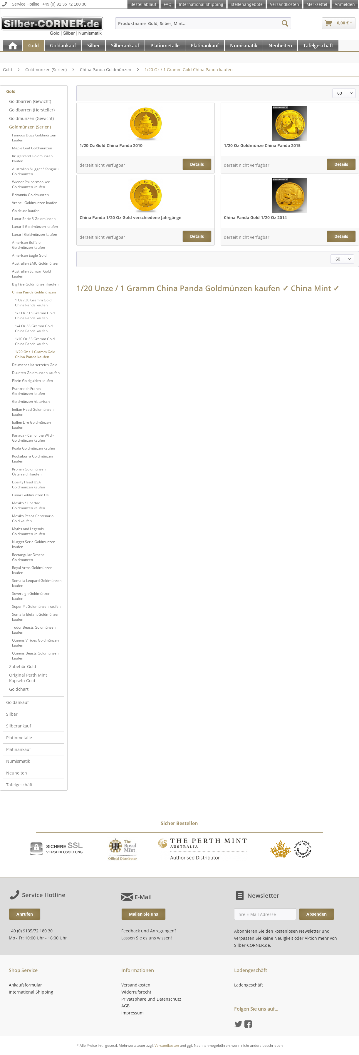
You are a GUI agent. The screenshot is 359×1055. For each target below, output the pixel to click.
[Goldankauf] (63, 45)
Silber (12, 714)
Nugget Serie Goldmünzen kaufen (33, 544)
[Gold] (33, 45)
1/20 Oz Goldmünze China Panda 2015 (262, 145)
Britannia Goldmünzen (30, 194)
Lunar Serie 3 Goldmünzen (34, 218)
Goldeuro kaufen (25, 210)
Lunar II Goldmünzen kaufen (35, 226)
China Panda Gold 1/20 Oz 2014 (255, 217)
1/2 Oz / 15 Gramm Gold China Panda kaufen (35, 315)
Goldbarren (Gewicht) (30, 101)
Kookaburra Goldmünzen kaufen (32, 459)
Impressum (132, 1013)
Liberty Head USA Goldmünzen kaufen (28, 485)
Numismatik (18, 761)
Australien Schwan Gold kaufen (31, 274)
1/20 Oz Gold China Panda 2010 (111, 145)
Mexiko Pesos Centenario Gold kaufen (32, 518)
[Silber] (93, 45)
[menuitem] (203, 26)
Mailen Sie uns (143, 914)
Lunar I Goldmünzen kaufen (34, 234)
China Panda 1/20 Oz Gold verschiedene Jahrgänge (130, 217)
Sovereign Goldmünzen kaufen (31, 596)
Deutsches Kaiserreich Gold (34, 364)
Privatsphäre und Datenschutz (151, 999)
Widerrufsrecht (136, 992)
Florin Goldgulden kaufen (32, 380)
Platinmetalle (19, 737)
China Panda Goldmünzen (34, 292)
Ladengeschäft (248, 985)
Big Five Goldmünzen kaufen (35, 284)
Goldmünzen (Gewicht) (31, 118)
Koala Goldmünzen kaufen (33, 448)
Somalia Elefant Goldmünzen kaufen (35, 617)
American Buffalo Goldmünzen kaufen (28, 245)
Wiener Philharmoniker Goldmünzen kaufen (31, 184)
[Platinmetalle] (165, 45)
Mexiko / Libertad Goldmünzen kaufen (28, 505)
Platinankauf (18, 749)
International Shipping (201, 4)
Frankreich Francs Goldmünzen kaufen (28, 391)
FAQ (168, 4)
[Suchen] (285, 23)
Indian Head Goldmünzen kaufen (32, 412)
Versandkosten (284, 4)
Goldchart (18, 689)
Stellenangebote (247, 4)
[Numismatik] (244, 45)
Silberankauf (18, 726)
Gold (11, 91)
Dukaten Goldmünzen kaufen (36, 372)
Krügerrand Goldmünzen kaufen (32, 158)
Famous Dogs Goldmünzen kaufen (34, 138)
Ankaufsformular (25, 985)
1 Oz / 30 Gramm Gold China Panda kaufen (33, 303)
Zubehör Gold (22, 666)
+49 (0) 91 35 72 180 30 (64, 4)
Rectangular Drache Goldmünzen (28, 557)
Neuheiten (16, 773)
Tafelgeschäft (19, 784)
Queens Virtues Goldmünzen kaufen (35, 643)
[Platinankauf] (204, 45)
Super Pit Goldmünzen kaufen (36, 606)
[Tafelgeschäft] (318, 45)
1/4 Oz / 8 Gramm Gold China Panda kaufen (34, 328)
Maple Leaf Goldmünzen (32, 148)
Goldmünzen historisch (31, 401)
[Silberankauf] (125, 45)
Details (197, 164)
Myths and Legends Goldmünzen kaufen (28, 531)
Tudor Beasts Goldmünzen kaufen (34, 630)
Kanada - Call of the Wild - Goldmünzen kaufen (33, 438)
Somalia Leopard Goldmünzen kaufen (36, 583)
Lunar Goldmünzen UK (30, 495)
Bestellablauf (143, 4)
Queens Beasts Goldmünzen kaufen (35, 656)
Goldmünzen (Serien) (30, 127)
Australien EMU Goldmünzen (35, 263)
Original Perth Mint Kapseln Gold (28, 677)
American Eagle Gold (29, 255)
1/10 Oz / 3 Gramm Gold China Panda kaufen (35, 341)
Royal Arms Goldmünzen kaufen (32, 570)
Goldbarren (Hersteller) (32, 110)
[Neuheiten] (280, 45)
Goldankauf (17, 702)
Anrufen (24, 914)
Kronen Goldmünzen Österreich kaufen (29, 472)
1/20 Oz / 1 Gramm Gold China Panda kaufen (35, 354)
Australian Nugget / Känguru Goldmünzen (35, 171)
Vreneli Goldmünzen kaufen (34, 202)
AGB (125, 1006)
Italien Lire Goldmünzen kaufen (31, 425)
